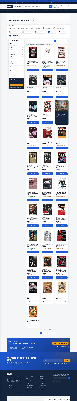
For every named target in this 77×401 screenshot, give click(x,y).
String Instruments (58, 10)
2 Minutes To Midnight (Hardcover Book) (31, 297)
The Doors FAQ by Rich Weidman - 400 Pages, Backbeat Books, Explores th (32, 272)
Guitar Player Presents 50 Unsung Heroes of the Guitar (32, 167)
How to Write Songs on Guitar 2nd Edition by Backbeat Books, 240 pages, (46, 194)
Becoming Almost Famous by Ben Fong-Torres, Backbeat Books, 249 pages (61, 62)
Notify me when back (33, 301)
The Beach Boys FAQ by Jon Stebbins (47, 245)
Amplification (31, 10)
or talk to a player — (15, 87)
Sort (60, 40)
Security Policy (42, 389)
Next (52, 333)
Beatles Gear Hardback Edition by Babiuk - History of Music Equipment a (47, 62)
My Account (42, 376)
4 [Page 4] (48, 333)
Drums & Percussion (67, 10)
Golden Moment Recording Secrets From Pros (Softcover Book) (61, 142)
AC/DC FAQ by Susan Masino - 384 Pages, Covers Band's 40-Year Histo (33, 62)
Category (17, 43)
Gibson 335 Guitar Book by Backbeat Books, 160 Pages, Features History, (47, 142)
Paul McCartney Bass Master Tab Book (46, 219)
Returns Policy (42, 387)
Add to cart (33, 70)
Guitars (8, 10)
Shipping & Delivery (43, 385)
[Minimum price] (12, 72)
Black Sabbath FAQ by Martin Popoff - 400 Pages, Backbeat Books (32, 89)
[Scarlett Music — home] (10, 6)
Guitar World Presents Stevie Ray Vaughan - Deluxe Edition (46, 167)
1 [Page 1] (40, 333)
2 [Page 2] (43, 333)
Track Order (42, 378)
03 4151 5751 (10, 385)
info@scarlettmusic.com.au (12, 387)
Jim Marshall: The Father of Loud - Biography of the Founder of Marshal (32, 219)
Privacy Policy (65, 363)
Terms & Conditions (57, 363)
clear (16, 74)
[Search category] (19, 6)
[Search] (50, 6)
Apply (12, 74)
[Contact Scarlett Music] (54, 381)
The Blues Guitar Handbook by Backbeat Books (61, 245)
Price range (17, 66)
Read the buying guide (16, 85)
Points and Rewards (27, 11)
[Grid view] (55, 41)
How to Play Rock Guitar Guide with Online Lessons (61, 167)
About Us (16, 11)
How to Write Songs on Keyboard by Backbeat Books (61, 193)
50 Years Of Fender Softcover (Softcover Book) (47, 297)
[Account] (62, 6)
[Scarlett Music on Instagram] (59, 381)
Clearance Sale (28, 392)
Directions (10, 390)
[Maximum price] (10, 70)
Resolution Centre (43, 380)
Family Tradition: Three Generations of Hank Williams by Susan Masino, (47, 116)
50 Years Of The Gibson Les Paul (33, 321)
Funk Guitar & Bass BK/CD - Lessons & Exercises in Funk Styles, (33, 142)
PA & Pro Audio (24, 10)
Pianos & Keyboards (15, 10)
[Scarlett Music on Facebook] (57, 381)
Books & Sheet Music (39, 10)
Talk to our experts (62, 346)
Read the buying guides (60, 343)
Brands (12, 11)
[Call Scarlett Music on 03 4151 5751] (57, 6)
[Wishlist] (66, 6)
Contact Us (21, 11)
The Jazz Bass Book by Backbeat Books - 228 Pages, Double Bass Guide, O (47, 272)
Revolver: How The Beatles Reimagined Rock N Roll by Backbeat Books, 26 (61, 219)
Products (8, 11)
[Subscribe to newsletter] (69, 378)
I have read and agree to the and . (55, 363)
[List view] (57, 41)
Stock (17, 61)
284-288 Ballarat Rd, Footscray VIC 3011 (15, 383)
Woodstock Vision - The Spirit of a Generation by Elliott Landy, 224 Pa (61, 271)
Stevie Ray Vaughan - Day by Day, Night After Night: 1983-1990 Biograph (32, 245)
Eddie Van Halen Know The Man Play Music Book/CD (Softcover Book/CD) (32, 116)
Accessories (28, 389)
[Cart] (69, 6)
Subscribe (67, 360)
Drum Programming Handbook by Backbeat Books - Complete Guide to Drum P (61, 90)
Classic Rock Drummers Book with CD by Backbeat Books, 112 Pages (47, 89)
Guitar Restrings (35, 11)
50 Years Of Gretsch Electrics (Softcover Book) (61, 297)
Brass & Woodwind (49, 10)
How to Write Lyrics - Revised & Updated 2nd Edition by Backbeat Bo (32, 193)
